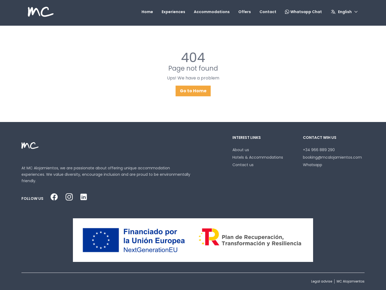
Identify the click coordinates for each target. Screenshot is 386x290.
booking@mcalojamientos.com (332, 157)
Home (147, 11)
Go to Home (193, 91)
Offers (244, 11)
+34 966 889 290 (319, 149)
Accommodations (212, 11)
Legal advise (321, 281)
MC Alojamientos (351, 281)
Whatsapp (312, 164)
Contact (267, 11)
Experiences (173, 11)
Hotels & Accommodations (257, 157)
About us (240, 149)
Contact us (243, 164)
